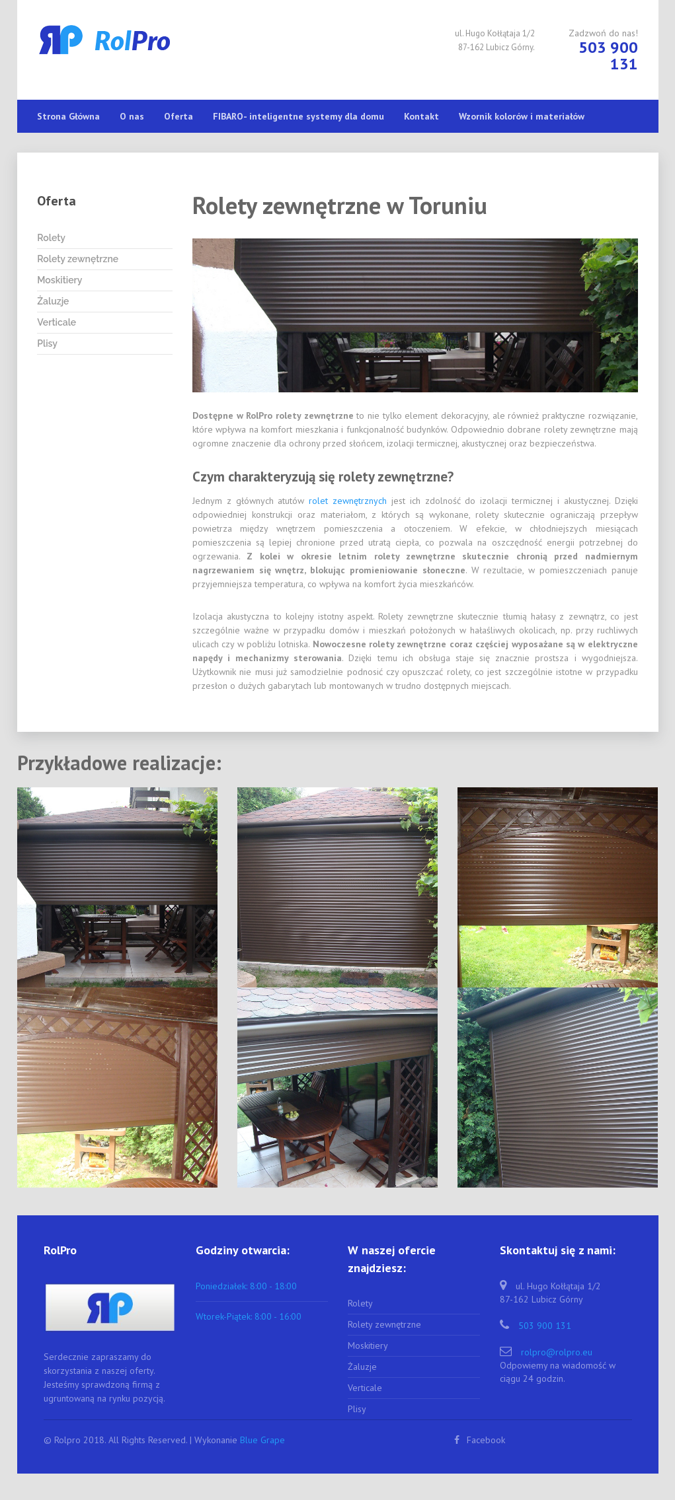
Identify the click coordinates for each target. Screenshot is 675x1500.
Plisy (47, 343)
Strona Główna (68, 116)
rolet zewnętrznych (348, 501)
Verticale (56, 322)
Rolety (51, 237)
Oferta (178, 116)
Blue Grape (262, 1440)
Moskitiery (59, 280)
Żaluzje (53, 301)
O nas (132, 116)
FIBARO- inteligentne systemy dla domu (298, 116)
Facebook (480, 1440)
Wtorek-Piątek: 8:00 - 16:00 (248, 1316)
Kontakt (421, 116)
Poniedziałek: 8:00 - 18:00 (246, 1286)
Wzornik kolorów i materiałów (521, 116)
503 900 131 (544, 1326)
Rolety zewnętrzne (77, 259)
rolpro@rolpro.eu (556, 1352)
